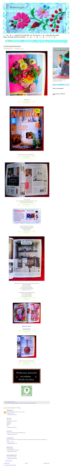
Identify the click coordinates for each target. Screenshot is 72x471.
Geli (7, 418)
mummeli (8, 437)
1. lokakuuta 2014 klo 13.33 (12, 458)
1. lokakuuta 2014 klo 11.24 (12, 451)
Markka (8, 447)
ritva (7, 431)
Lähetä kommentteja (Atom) (11, 465)
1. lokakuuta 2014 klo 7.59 (11, 414)
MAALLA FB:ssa (26, 326)
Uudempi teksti (6, 463)
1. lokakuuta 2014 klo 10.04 (12, 434)
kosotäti (8, 410)
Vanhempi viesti (46, 463)
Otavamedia (25, 329)
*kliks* (29, 329)
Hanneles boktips (10, 455)
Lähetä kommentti (8, 460)
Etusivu (26, 463)
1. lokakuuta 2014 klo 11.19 (12, 443)
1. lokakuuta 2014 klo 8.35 (11, 427)
